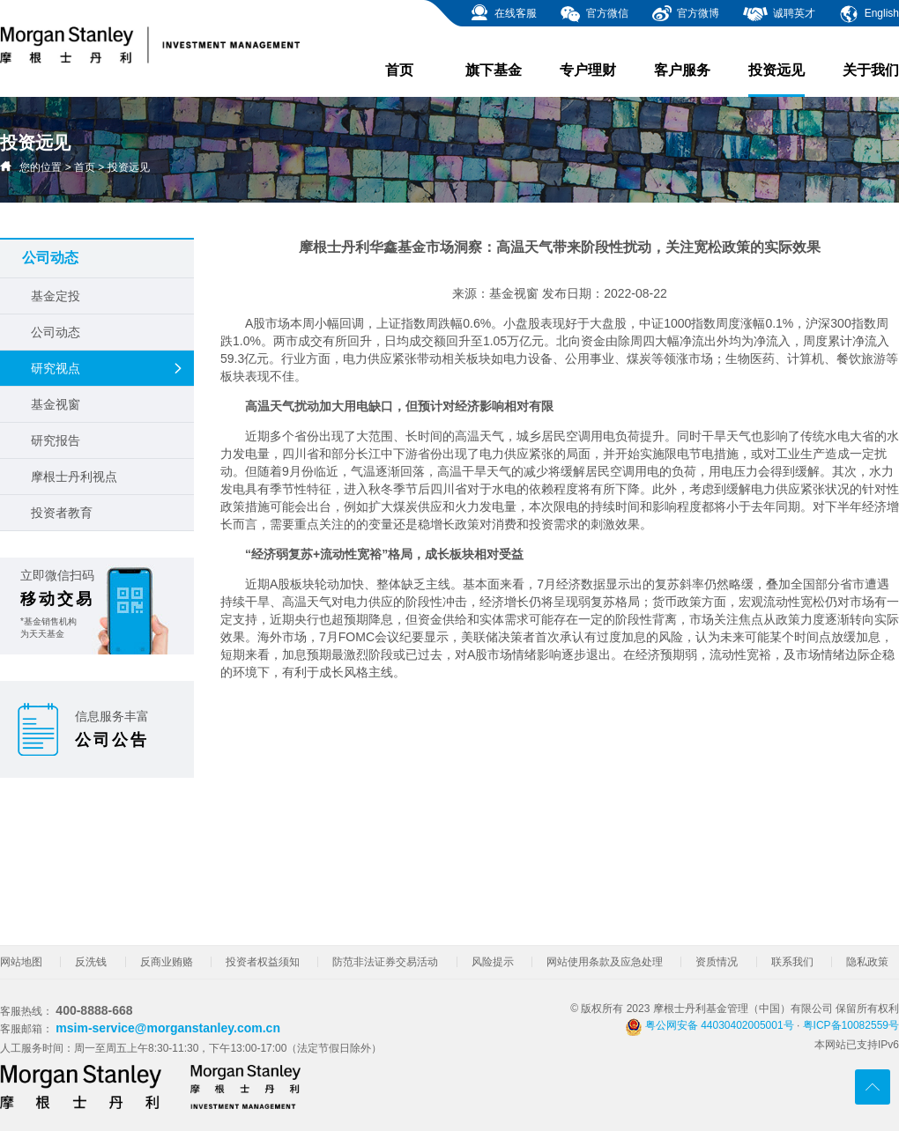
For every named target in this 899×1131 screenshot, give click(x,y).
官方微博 (685, 14)
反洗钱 (91, 962)
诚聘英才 (778, 14)
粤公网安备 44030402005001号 (709, 1025)
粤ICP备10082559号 (851, 1025)
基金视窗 (55, 404)
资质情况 (716, 962)
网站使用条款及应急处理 (604, 962)
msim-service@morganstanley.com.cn (168, 1028)
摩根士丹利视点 (74, 476)
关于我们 (871, 70)
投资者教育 (62, 513)
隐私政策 (867, 962)
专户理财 (588, 70)
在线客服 (503, 14)
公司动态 (55, 332)
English (868, 14)
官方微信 (594, 14)
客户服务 (682, 70)
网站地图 (21, 962)
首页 (399, 70)
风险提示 (493, 962)
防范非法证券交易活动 (385, 962)
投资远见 (776, 80)
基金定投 (55, 296)
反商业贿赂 (166, 962)
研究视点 (108, 368)
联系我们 (792, 962)
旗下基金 (493, 70)
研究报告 (55, 440)
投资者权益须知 (263, 962)
